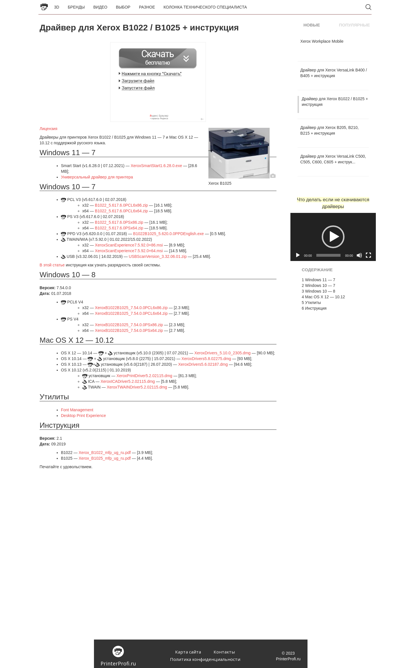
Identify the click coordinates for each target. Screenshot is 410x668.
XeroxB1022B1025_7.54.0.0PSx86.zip (129, 324)
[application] (333, 237)
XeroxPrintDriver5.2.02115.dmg (144, 375)
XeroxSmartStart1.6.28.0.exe (156, 165)
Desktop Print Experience (83, 415)
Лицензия (48, 128)
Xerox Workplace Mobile (321, 41)
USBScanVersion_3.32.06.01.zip (157, 256)
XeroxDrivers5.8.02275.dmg (206, 358)
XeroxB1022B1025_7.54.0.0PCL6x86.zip (131, 307)
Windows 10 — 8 (318, 291)
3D (56, 7)
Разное (147, 7)
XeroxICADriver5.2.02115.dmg (128, 381)
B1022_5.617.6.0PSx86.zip (119, 222)
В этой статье (52, 265)
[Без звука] (359, 255)
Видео (100, 7)
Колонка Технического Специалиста (205, 7)
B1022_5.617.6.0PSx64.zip (119, 228)
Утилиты (311, 302)
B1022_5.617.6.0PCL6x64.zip (121, 211)
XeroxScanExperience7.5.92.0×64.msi (129, 250)
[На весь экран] (368, 255)
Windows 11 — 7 (318, 280)
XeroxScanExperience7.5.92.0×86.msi (129, 245)
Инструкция (314, 308)
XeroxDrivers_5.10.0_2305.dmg (222, 353)
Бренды (76, 7)
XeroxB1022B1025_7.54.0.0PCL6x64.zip (131, 313)
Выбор (123, 7)
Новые (312, 24)
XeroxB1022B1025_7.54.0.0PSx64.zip (129, 330)
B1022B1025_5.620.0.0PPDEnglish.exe (168, 233)
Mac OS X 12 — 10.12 (323, 297)
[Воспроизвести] (298, 255)
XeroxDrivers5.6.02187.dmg (203, 364)
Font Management (77, 410)
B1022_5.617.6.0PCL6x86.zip (121, 205)
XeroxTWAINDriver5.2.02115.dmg (137, 387)
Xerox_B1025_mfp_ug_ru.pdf (105, 458)
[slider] (328, 255)
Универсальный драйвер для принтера (97, 177)
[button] (333, 236)
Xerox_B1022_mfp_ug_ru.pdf (105, 452)
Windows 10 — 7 (318, 285)
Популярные (354, 24)
